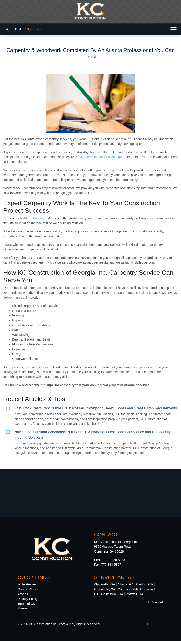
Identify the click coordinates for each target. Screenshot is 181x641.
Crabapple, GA (104, 589)
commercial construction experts (102, 157)
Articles (23, 594)
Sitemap (23, 608)
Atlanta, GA (125, 584)
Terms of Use (27, 603)
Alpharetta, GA (104, 584)
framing (38, 218)
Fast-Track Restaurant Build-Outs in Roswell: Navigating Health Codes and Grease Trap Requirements (95, 408)
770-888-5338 (35, 29)
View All (155, 602)
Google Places (28, 589)
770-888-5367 (111, 564)
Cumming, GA (128, 589)
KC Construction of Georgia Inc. (51, 624)
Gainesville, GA (112, 594)
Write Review (27, 584)
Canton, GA (144, 584)
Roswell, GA (134, 594)
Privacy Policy (28, 599)
